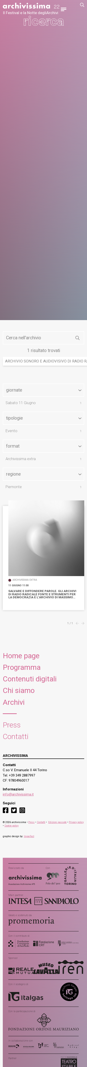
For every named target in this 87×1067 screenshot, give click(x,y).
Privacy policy (76, 822)
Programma (22, 667)
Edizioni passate (57, 822)
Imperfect (29, 836)
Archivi (14, 702)
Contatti (16, 736)
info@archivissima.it (18, 794)
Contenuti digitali (30, 679)
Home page (21, 656)
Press (12, 725)
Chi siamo (19, 690)
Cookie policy (11, 825)
